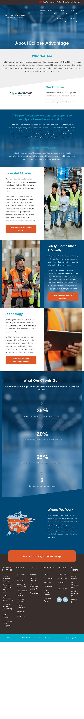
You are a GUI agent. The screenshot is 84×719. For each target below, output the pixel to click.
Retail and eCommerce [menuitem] (21, 600)
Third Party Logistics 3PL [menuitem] (21, 606)
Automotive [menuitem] (21, 574)
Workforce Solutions (46, 10)
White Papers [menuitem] (48, 582)
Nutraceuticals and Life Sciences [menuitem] (22, 593)
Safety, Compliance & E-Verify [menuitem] (34, 586)
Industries (62, 10)
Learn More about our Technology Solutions (21, 360)
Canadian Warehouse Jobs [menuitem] (75, 593)
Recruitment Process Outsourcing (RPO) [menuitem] (7, 607)
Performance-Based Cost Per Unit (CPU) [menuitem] (8, 588)
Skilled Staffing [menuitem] (5, 616)
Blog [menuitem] (45, 574)
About (73, 10)
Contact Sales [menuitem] (62, 574)
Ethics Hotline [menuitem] (62, 578)
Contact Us (42, 638)
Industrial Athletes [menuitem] (33, 579)
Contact (72, 18)
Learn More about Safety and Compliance (63, 296)
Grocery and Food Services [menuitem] (22, 585)
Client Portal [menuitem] (48, 586)
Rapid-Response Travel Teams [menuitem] (8, 598)
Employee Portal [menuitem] (55, 2)
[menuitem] (43, 2)
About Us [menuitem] (33, 574)
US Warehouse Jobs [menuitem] (75, 585)
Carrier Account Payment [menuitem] (47, 592)
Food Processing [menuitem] (20, 579)
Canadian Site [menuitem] (62, 588)
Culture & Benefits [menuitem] (74, 577)
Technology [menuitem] (34, 593)
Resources (60, 18)
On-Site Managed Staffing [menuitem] (6, 578)
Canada (56, 522)
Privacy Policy (72, 638)
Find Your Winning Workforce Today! (42, 556)
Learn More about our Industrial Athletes (21, 228)
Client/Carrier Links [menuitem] (69, 2)
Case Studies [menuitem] (48, 578)
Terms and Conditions (57, 638)
